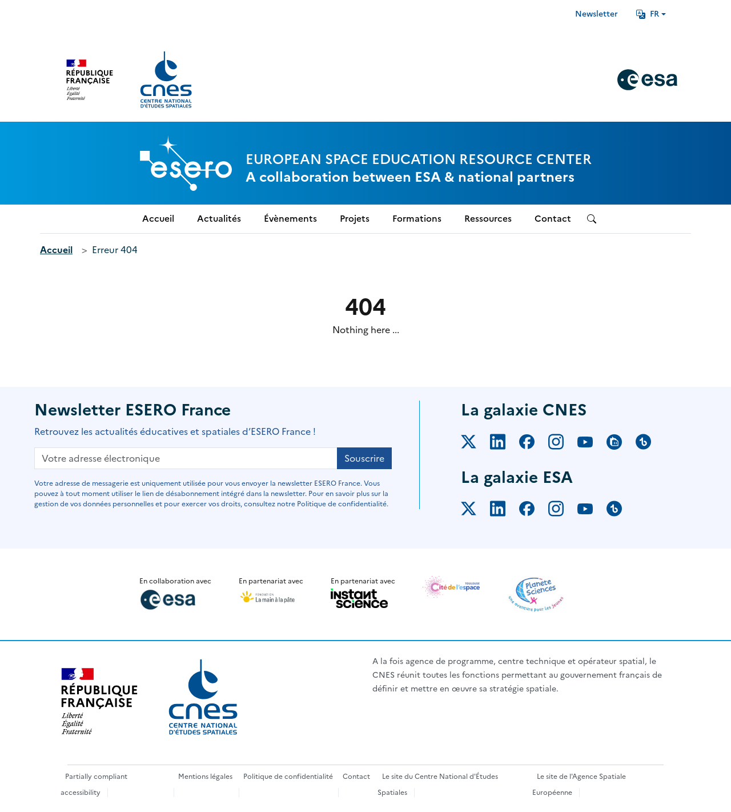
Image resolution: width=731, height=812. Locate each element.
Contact (356, 776)
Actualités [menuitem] (219, 218)
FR (647, 14)
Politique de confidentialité (288, 776)
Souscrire (364, 458)
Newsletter (596, 14)
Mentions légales (205, 776)
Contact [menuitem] (553, 218)
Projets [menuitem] (354, 218)
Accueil (56, 250)
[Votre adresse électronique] (186, 458)
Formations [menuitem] (416, 218)
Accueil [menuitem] (158, 218)
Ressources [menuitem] (488, 218)
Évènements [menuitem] (290, 218)
